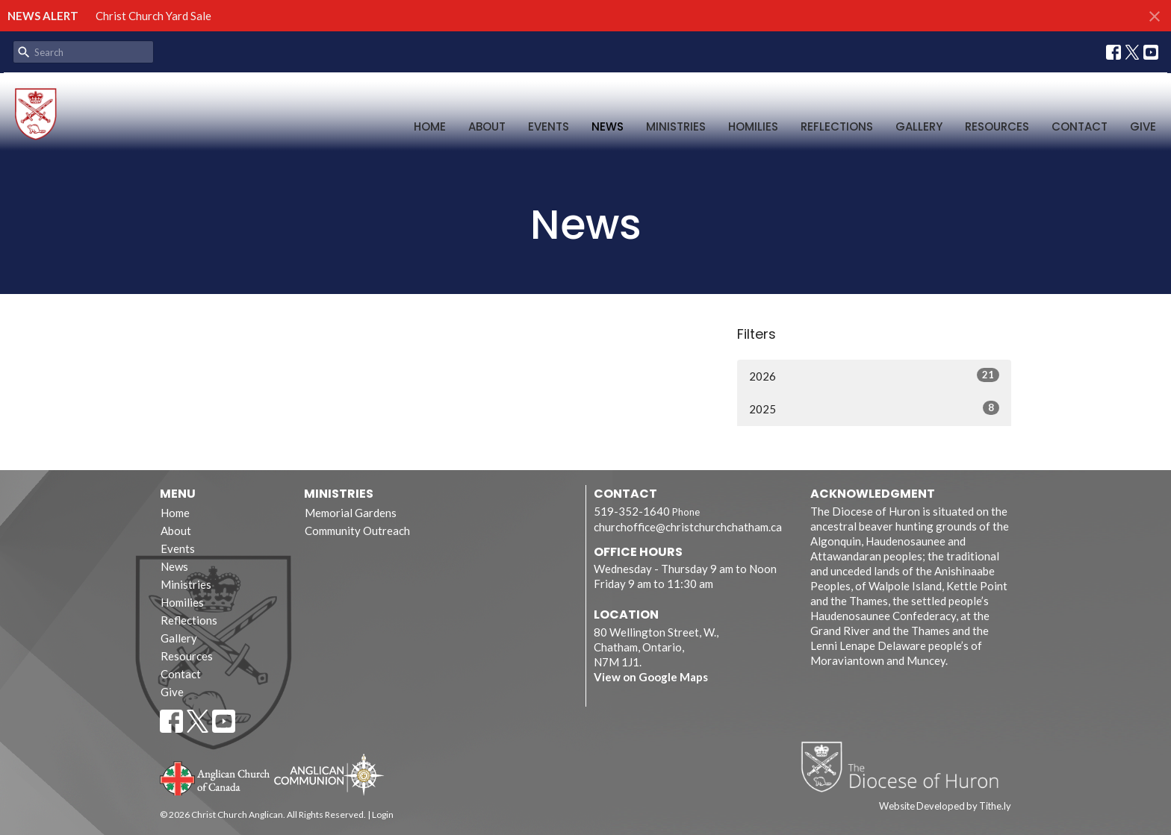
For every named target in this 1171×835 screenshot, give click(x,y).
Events (548, 126)
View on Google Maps (651, 677)
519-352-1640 (632, 511)
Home (430, 126)
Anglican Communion (329, 774)
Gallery (918, 126)
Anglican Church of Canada (215, 776)
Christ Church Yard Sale (153, 15)
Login (383, 814)
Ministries (676, 126)
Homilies (753, 126)
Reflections (837, 126)
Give (1143, 126)
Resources (997, 126)
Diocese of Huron (905, 766)
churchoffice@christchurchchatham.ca (688, 527)
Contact (1080, 126)
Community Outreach (357, 530)
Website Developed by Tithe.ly (945, 806)
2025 (874, 408)
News (607, 126)
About (487, 126)
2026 (874, 375)
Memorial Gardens (351, 512)
